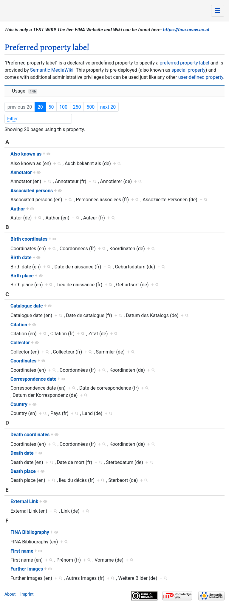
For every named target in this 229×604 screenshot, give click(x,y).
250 (77, 107)
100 (63, 107)
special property (188, 70)
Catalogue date (26, 306)
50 (51, 107)
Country (18, 404)
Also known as (25, 154)
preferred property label (184, 63)
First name (21, 551)
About (10, 594)
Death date (22, 453)
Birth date (21, 257)
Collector (20, 342)
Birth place (22, 276)
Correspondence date (33, 379)
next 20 (108, 107)
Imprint (26, 594)
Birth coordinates (28, 239)
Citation (18, 325)
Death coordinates (29, 434)
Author (17, 209)
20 (40, 107)
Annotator (21, 172)
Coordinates (23, 361)
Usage (24, 91)
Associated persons (31, 190)
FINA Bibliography (29, 532)
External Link (24, 501)
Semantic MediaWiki (51, 70)
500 (90, 107)
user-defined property (200, 77)
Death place (23, 471)
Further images (26, 569)
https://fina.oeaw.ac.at (186, 30)
